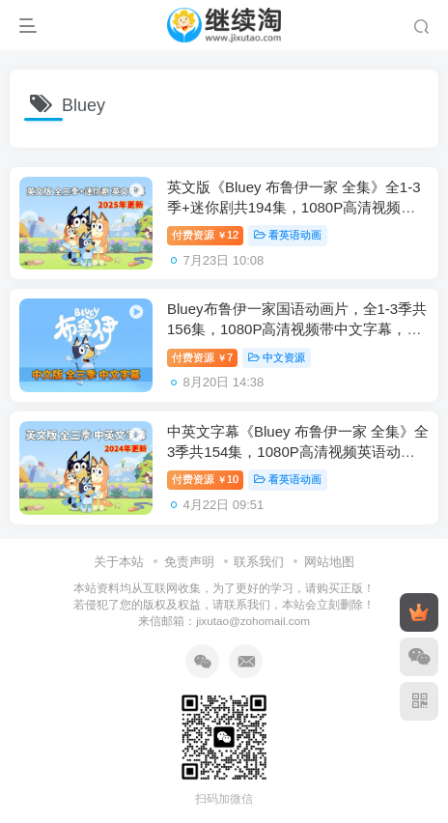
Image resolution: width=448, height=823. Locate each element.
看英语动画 (288, 235)
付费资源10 (205, 479)
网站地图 (329, 561)
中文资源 (276, 357)
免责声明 (189, 561)
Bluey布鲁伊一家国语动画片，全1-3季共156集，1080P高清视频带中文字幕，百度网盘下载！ (297, 328)
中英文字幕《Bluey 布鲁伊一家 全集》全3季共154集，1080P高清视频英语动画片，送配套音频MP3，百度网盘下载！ (298, 451)
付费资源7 (202, 357)
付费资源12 (205, 235)
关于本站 (119, 561)
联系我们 (259, 561)
